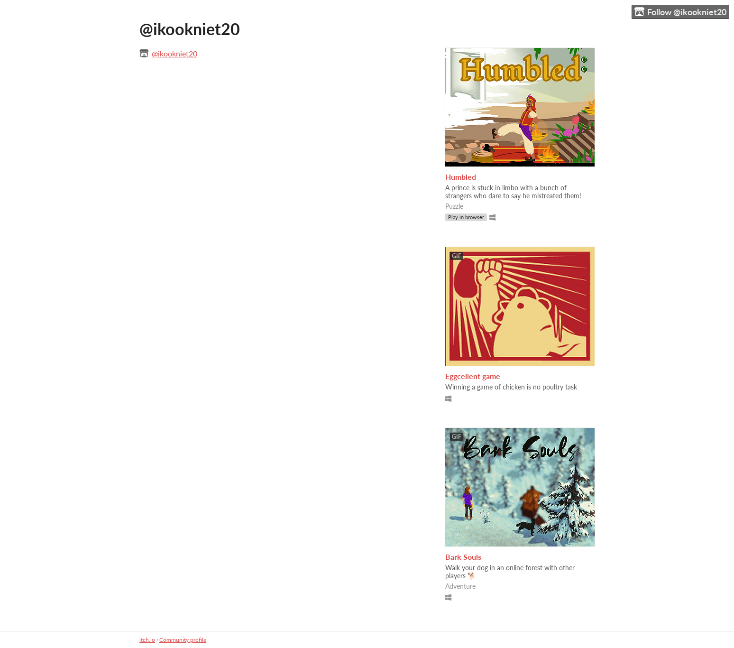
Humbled (460, 176)
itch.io (147, 639)
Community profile (182, 639)
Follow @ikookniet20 (680, 12)
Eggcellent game (472, 375)
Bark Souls (463, 556)
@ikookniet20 (174, 53)
